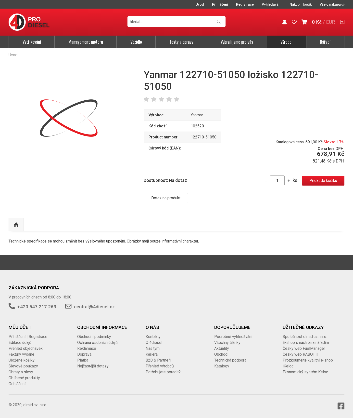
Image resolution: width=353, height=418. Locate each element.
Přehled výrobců (160, 366)
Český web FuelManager (304, 348)
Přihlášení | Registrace (28, 336)
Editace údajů (20, 342)
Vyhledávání (271, 4)
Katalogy (221, 366)
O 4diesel (154, 342)
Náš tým (153, 348)
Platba (82, 360)
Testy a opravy (181, 42)
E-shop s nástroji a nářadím (306, 342)
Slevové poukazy (23, 366)
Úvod (200, 4)
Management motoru (85, 42)
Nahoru (16, 224)
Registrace (245, 4)
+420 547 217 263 (36, 307)
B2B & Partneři (158, 360)
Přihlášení (220, 4)
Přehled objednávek (26, 348)
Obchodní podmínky (94, 336)
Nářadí (325, 42)
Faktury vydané (21, 354)
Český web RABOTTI (300, 354)
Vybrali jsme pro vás (237, 42)
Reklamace (86, 348)
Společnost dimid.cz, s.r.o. (305, 336)
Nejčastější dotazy (93, 366)
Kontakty (153, 336)
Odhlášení (17, 383)
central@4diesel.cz (94, 307)
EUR (330, 22)
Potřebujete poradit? (163, 372)
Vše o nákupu (332, 4)
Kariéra (152, 354)
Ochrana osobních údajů (97, 342)
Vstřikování (32, 42)
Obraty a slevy (21, 372)
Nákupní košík (301, 4)
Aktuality (221, 348)
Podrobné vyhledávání (233, 336)
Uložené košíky (22, 360)
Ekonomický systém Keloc (305, 372)
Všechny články (227, 342)
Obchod (220, 354)
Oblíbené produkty (24, 378)
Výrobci (286, 42)
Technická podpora (230, 360)
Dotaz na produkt (165, 198)
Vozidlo (136, 42)
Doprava (84, 354)
